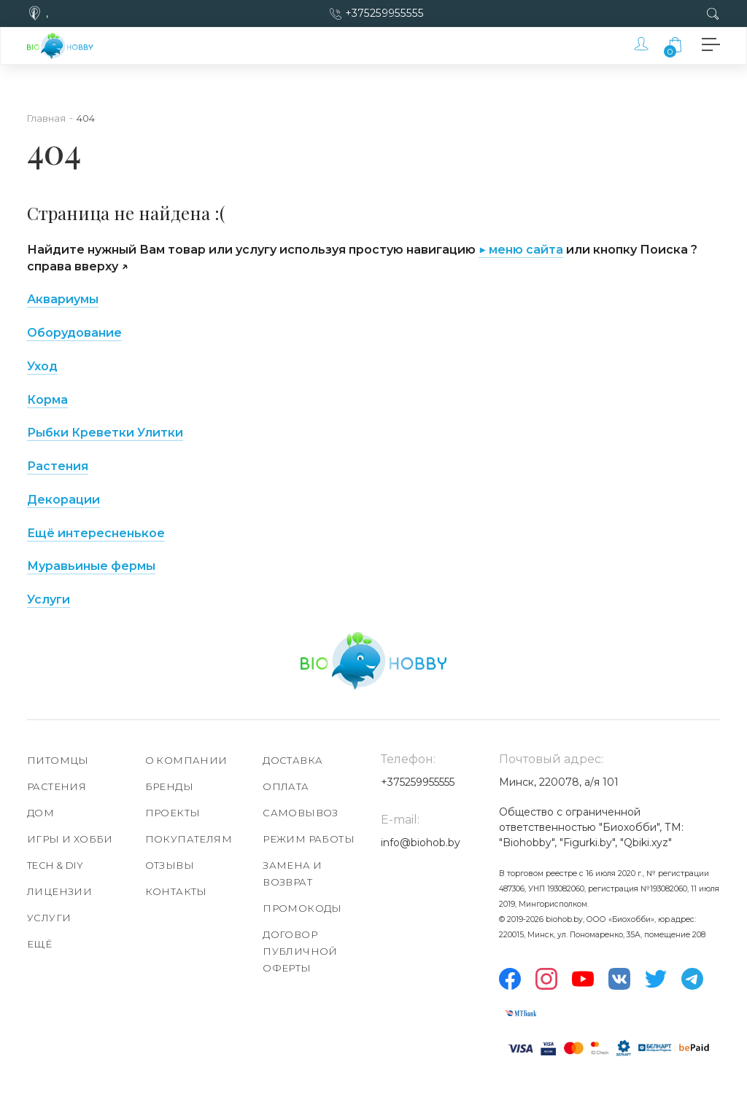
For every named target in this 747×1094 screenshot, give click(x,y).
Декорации (63, 500)
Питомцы (58, 760)
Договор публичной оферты (300, 951)
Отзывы (169, 865)
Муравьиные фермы (91, 566)
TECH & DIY (55, 865)
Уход (42, 366)
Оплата (286, 786)
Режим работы (309, 839)
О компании (186, 760)
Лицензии (59, 891)
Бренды (169, 786)
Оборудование (74, 333)
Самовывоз (300, 812)
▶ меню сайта (521, 250)
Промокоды (302, 908)
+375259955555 (385, 13)
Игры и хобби (70, 839)
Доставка (292, 760)
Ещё (39, 944)
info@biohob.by (420, 842)
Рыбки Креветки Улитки (105, 432)
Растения (57, 466)
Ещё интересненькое (96, 533)
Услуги (48, 599)
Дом (40, 812)
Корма (47, 400)
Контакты (176, 891)
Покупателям (188, 839)
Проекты (173, 812)
